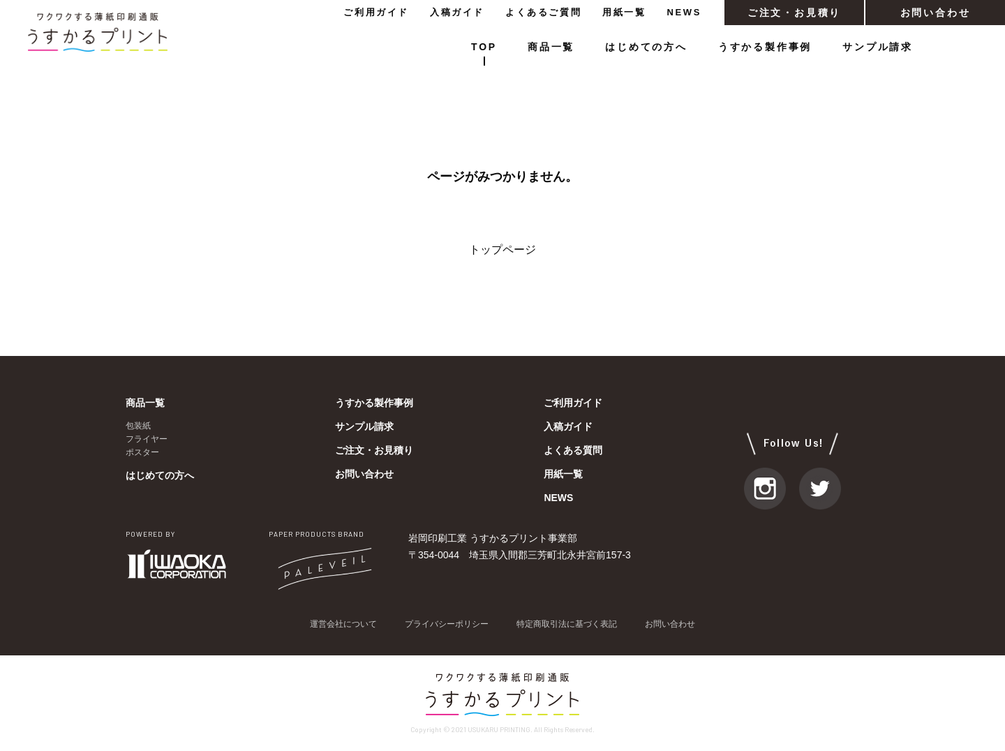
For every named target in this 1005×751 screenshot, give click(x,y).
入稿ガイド (457, 12)
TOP (484, 46)
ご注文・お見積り (794, 12)
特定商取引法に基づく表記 (566, 624)
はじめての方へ (646, 46)
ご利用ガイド (376, 12)
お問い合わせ (935, 12)
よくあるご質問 (543, 12)
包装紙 (138, 426)
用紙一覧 (624, 12)
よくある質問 (573, 450)
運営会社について (343, 624)
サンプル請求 (877, 46)
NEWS (684, 12)
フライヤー (147, 439)
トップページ (502, 249)
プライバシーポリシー (447, 624)
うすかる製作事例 (765, 46)
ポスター (142, 452)
